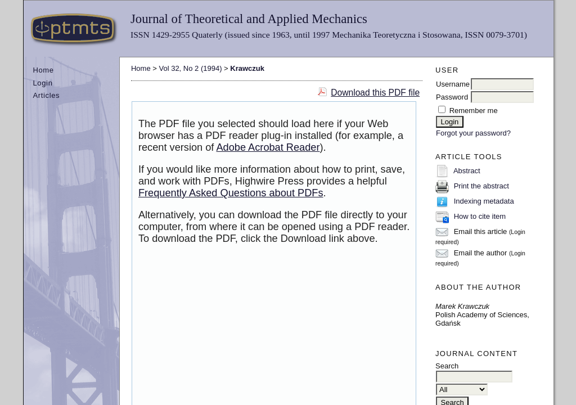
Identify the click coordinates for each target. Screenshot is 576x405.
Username (453, 84)
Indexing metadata (484, 201)
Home (43, 70)
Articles (46, 95)
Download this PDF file (375, 92)
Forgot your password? (473, 133)
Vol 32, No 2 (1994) (190, 68)
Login (42, 83)
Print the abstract (481, 186)
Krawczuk (247, 68)
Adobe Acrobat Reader (268, 147)
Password (452, 97)
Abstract (466, 170)
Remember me (473, 110)
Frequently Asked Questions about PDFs (230, 193)
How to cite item (480, 216)
